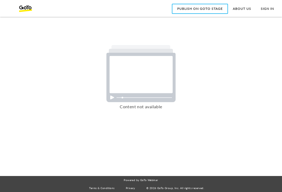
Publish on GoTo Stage (200, 9)
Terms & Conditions (101, 188)
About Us (242, 9)
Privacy (130, 188)
